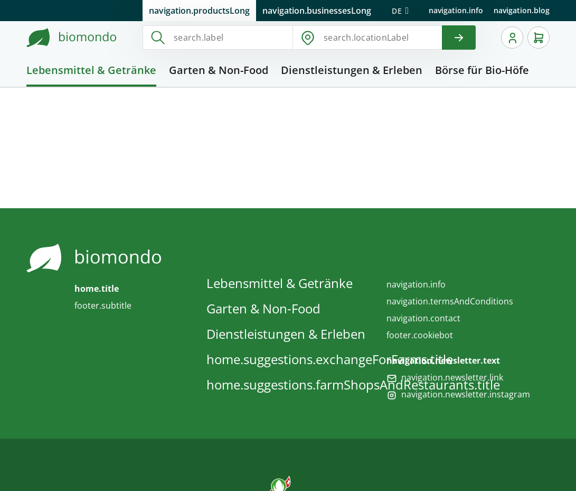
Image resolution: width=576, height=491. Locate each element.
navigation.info (456, 10)
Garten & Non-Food (263, 308)
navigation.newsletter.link (452, 377)
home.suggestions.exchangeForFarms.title (329, 359)
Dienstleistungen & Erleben (285, 333)
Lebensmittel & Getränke (279, 283)
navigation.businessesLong (316, 10)
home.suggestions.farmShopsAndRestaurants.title (353, 384)
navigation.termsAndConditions (449, 301)
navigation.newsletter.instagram (465, 394)
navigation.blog (522, 10)
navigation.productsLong (199, 10)
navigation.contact (423, 318)
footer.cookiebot (419, 335)
